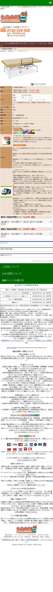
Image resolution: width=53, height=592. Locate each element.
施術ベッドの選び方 (13, 280)
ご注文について (10, 266)
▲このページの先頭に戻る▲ (26, 285)
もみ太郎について (12, 273)
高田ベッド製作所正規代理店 (29, 540)
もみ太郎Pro (3, 51)
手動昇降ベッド (12, 51)
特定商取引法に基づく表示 (10, 540)
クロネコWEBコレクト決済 (26, 460)
